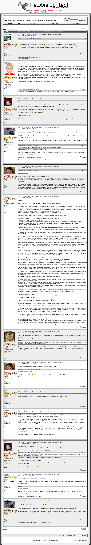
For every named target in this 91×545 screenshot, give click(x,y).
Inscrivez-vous (76, 23)
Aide (19, 23)
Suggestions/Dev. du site (18, 20)
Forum (44, 10)
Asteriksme (7, 62)
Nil (5, 97)
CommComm (7, 34)
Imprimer (84, 529)
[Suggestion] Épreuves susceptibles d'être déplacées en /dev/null (41, 20)
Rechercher (32, 23)
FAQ (55, 10)
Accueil (10, 23)
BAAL (5, 166)
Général (9, 20)
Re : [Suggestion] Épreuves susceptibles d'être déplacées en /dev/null (41, 62)
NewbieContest (9, 19)
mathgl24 (6, 127)
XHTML (83, 540)
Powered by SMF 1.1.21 (38, 540)
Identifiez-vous (53, 23)
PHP (80, 540)
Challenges (37, 10)
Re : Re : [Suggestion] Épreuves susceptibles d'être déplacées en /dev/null (42, 34)
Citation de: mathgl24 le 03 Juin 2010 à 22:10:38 (29, 38)
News (30, 10)
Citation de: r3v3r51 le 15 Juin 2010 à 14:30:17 (29, 369)
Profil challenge (7, 43)
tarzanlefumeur (8, 331)
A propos (36, 12)
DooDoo (6, 410)
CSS (86, 540)
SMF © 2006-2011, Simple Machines (50, 540)
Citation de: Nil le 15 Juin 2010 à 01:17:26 (28, 145)
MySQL (76, 540)
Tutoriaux (50, 10)
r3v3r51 (6, 196)
